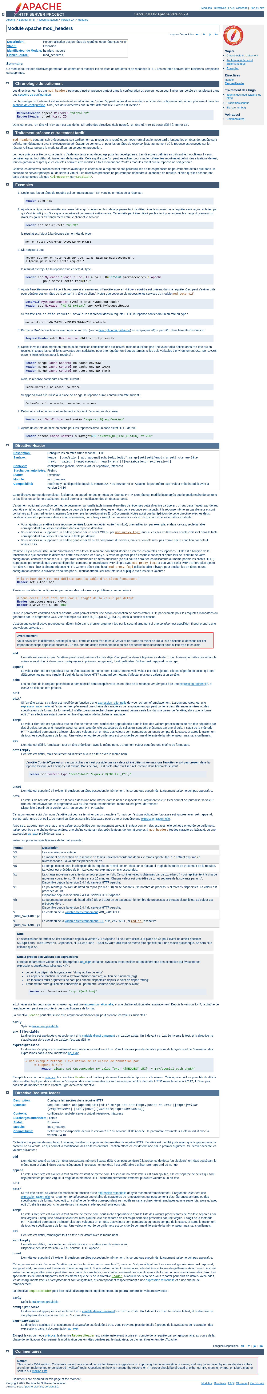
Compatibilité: (23, 483)
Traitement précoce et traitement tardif (240, 62)
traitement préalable (45, 1026)
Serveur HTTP (27, 19)
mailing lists (39, 1371)
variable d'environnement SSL (84, 921)
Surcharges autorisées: (29, 470)
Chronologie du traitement (242, 55)
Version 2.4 (68, 19)
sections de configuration (34, 94)
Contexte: (20, 466)
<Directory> (59, 177)
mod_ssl (137, 921)
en (197, 34)
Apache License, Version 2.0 (41, 1386)
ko (216, 34)
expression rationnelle (194, 684)
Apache (11, 19)
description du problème (114, 330)
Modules (206, 7)
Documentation (48, 19)
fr (204, 34)
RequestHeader (234, 83)
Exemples (233, 68)
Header (229, 79)
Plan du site (257, 7)
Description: (15, 41)
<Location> (83, 177)
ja (210, 34)
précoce (50, 1077)
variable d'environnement (81, 912)
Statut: (11, 46)
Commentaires (235, 118)
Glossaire (242, 7)
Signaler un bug (236, 107)
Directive (23, 446)
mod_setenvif (183, 293)
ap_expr (33, 833)
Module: (19, 479)
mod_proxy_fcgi (127, 532)
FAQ (231, 7)
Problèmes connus (238, 102)
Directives (220, 7)
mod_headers (57, 90)
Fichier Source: (18, 55)
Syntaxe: (19, 457)
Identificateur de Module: (24, 50)
